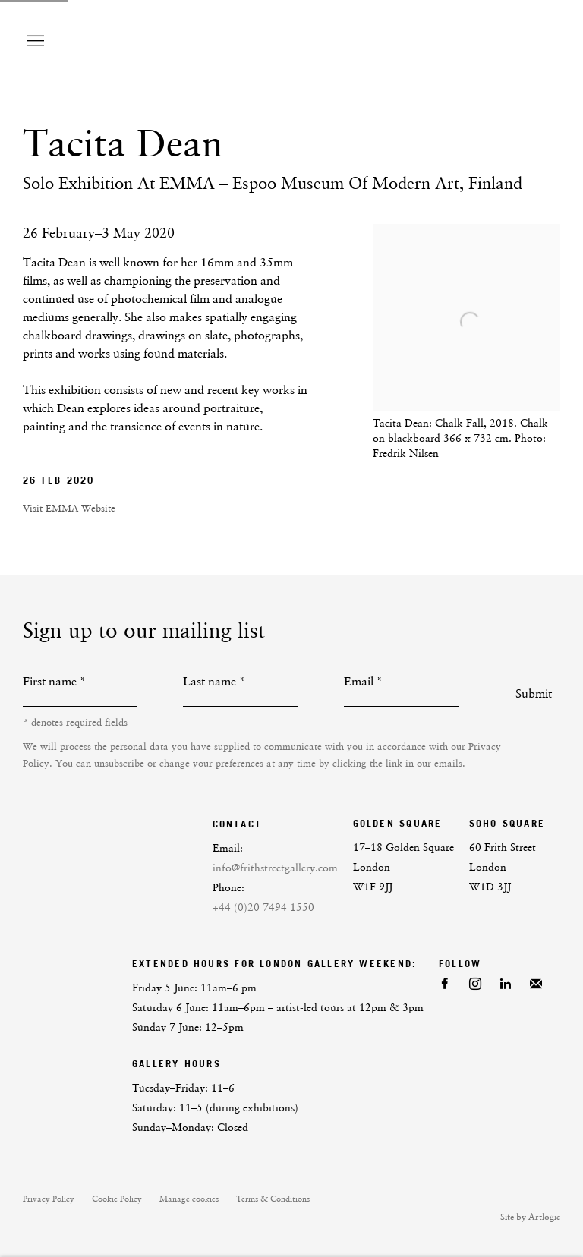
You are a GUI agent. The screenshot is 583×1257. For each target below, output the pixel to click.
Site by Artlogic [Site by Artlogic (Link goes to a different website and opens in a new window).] (530, 1216)
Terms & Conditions (273, 1199)
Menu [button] (34, 41)
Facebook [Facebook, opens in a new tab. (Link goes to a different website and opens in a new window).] (445, 984)
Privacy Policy (48, 1199)
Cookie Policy (117, 1199)
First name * (55, 681)
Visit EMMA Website (69, 508)
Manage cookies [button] (189, 1199)
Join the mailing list (536, 984)
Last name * (214, 681)
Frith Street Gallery (431, 41)
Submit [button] (533, 693)
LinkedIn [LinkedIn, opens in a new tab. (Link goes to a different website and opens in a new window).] (505, 984)
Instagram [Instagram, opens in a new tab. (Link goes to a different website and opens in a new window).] (475, 984)
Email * (363, 681)
